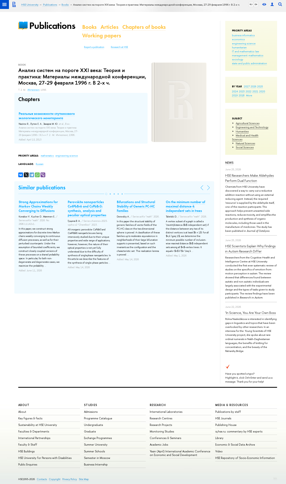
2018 (241, 95)
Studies (90, 405)
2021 (255, 91)
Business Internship (96, 464)
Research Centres (161, 418)
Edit (275, 478)
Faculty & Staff (27, 444)
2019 (235, 95)
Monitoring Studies (162, 431)
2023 (242, 91)
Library (219, 438)
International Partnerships (34, 438)
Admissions (91, 412)
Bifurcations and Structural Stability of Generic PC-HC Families (136, 206)
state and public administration (249, 63)
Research (158, 405)
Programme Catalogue (98, 418)
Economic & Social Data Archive (235, 444)
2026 (253, 86)
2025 (260, 86)
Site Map (84, 479)
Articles (109, 26)
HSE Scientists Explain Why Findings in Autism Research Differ (250, 248)
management (239, 55)
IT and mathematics (243, 51)
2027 (247, 86)
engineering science (244, 43)
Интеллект (33, 90)
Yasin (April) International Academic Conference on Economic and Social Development (180, 453)
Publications (52, 25)
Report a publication (94, 47)
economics (238, 39)
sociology (237, 59)
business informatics (243, 35)
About (23, 405)
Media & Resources (231, 405)
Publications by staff (228, 412)
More (249, 95)
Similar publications (41, 187)
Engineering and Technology (252, 127)
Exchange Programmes (98, 438)
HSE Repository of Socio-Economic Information (245, 458)
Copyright (54, 479)
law (257, 51)
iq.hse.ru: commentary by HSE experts (238, 431)
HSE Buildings (26, 451)
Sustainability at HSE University (37, 425)
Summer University (95, 444)
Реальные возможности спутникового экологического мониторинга (47, 115)
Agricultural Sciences (247, 123)
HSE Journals (223, 418)
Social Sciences (245, 147)
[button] (106, 194)
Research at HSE (119, 47)
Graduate (90, 431)
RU (251, 4)
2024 (235, 91)
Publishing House (226, 425)
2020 (262, 91)
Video (219, 451)
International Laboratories (166, 412)
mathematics (255, 55)
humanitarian (239, 47)
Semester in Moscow (97, 458)
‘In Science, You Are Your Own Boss (250, 312)
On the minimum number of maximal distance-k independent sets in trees (185, 206)
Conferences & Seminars (165, 438)
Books (89, 26)
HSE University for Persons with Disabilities (45, 458)
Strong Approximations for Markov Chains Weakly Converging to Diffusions (38, 206)
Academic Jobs (159, 444)
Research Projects (161, 425)
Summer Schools (94, 451)
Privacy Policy (69, 479)
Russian (39, 164)
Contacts (42, 479)
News (229, 163)
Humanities (242, 131)
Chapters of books (144, 26)
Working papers (101, 35)
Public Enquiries (27, 464)
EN (256, 4)
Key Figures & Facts (30, 418)
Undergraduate (93, 425)
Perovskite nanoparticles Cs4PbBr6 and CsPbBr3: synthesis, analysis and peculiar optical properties (87, 208)
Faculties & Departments (33, 431)
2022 (248, 91)
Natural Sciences (245, 143)
